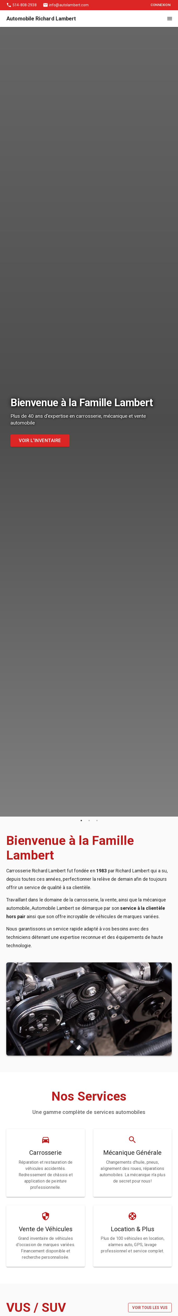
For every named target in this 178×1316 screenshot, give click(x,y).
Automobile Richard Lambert (41, 18)
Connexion (160, 5)
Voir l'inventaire (40, 440)
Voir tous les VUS (149, 1307)
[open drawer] (169, 18)
